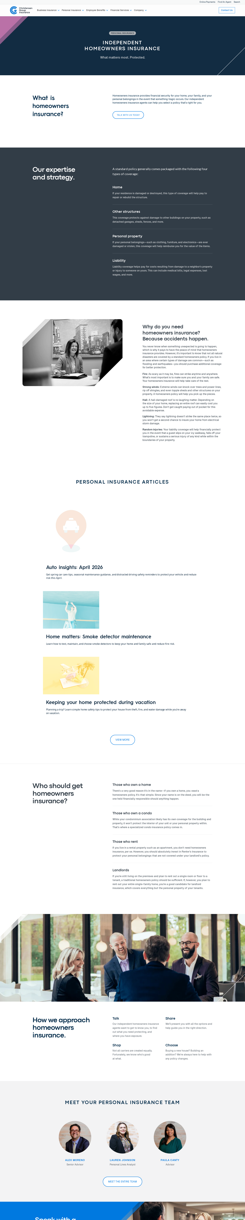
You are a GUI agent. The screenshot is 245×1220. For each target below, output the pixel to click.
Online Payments (207, 2)
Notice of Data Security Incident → (199, 1165)
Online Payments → (191, 1158)
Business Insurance (20, 1158)
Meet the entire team (122, 1056)
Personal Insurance (19, 1161)
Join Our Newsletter (96, 1168)
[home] (21, 10)
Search (237, 2)
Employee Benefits (19, 1165)
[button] (48, 10)
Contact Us (227, 10)
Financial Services (19, 1168)
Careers (52, 1165)
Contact (90, 1158)
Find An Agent (224, 2)
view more (122, 614)
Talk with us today (128, 115)
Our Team (53, 1161)
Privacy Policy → (190, 1161)
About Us (52, 1158)
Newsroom (53, 1168)
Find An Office (93, 1165)
